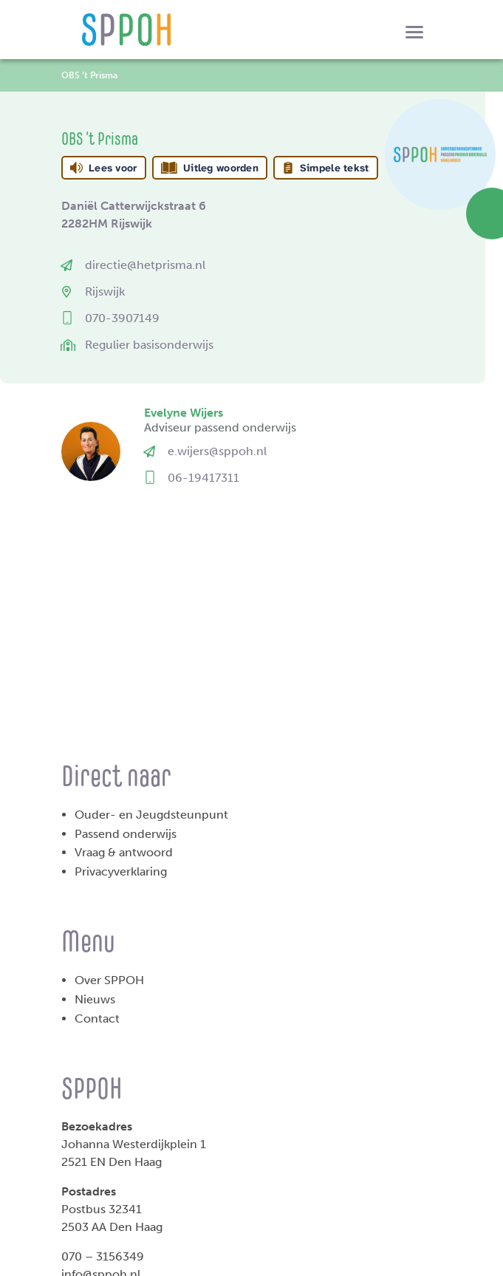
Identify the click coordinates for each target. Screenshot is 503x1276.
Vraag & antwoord (124, 852)
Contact (97, 1018)
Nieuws (95, 999)
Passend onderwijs (126, 834)
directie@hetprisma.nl (145, 265)
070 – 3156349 (102, 1256)
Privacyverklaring (121, 871)
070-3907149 (122, 318)
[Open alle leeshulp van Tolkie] (399, 167)
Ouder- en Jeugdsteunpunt (151, 815)
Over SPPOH (109, 980)
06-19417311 (203, 478)
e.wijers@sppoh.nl (217, 451)
